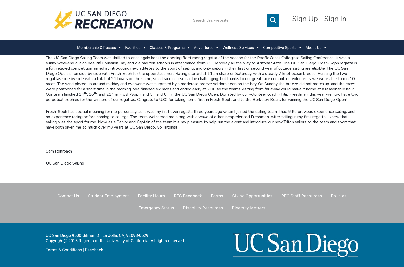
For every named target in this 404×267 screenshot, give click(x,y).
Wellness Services (241, 47)
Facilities (135, 47)
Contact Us (68, 195)
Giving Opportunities (252, 195)
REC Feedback (188, 195)
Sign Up (305, 19)
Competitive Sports (282, 47)
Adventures (206, 47)
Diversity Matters (248, 207)
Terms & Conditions (64, 249)
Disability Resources (203, 207)
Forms (217, 195)
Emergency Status (156, 207)
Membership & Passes (99, 47)
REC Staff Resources (301, 195)
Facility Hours (151, 195)
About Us (316, 47)
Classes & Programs (170, 47)
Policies (339, 195)
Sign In (335, 19)
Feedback (94, 249)
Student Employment (108, 195)
